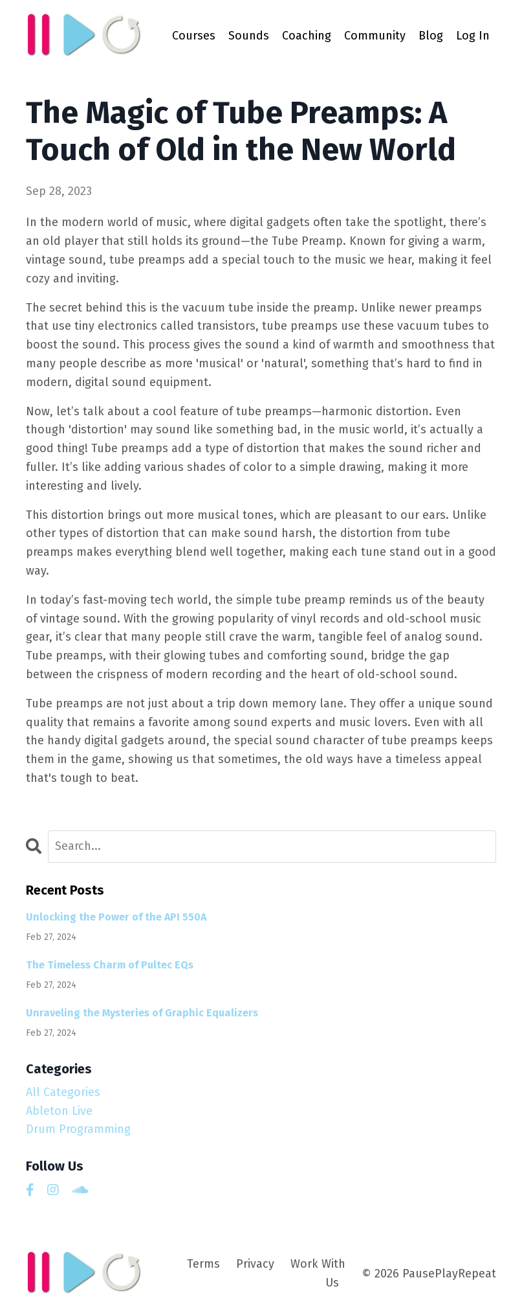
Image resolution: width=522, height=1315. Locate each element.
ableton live (59, 1111)
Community (375, 36)
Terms (203, 1264)
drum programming (78, 1129)
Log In (473, 36)
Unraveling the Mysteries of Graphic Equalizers (142, 1013)
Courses (193, 36)
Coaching (306, 36)
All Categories (63, 1092)
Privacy (255, 1264)
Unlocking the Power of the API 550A (116, 917)
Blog (431, 36)
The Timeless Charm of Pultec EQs (109, 965)
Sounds (248, 36)
